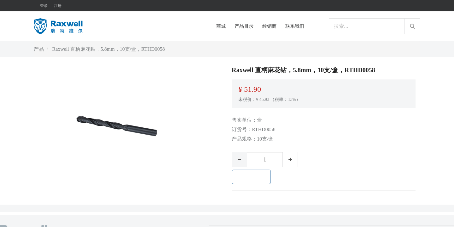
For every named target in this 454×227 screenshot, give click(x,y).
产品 (39, 49)
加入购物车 (251, 177)
